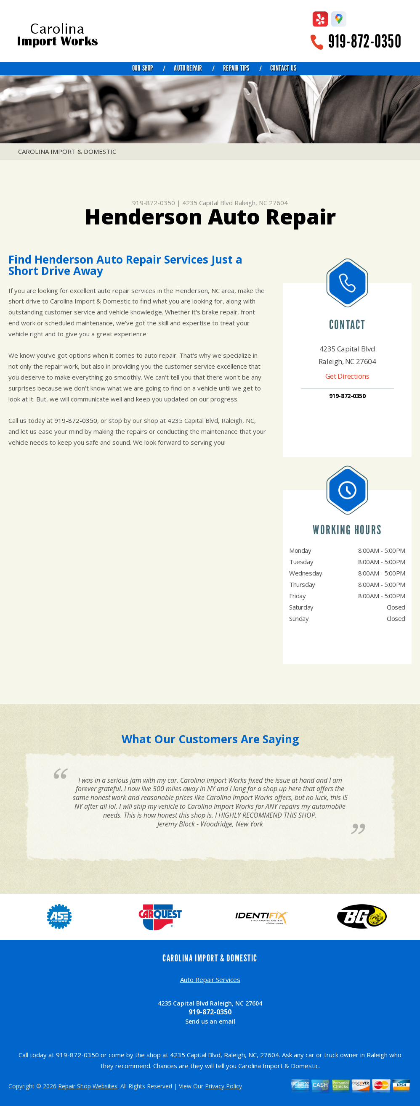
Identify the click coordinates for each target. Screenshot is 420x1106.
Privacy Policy (223, 1086)
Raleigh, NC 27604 (261, 202)
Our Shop (142, 68)
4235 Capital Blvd (207, 202)
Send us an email (210, 1021)
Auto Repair (188, 68)
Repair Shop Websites (87, 1086)
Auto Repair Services (210, 979)
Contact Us (283, 68)
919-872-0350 (364, 41)
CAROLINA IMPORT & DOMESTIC (67, 151)
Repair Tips (236, 68)
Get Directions (347, 376)
